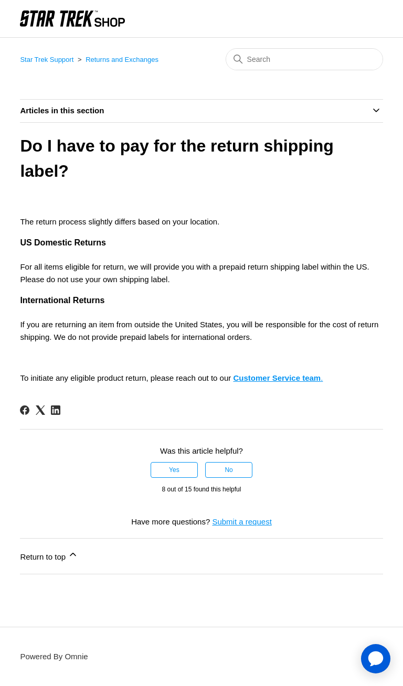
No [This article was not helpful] (228, 470)
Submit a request (241, 521)
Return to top (49, 555)
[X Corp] (40, 410)
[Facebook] (24, 410)
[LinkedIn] (55, 410)
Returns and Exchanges (122, 59)
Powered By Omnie (54, 656)
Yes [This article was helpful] (174, 470)
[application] (375, 658)
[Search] (304, 59)
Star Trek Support (46, 59)
